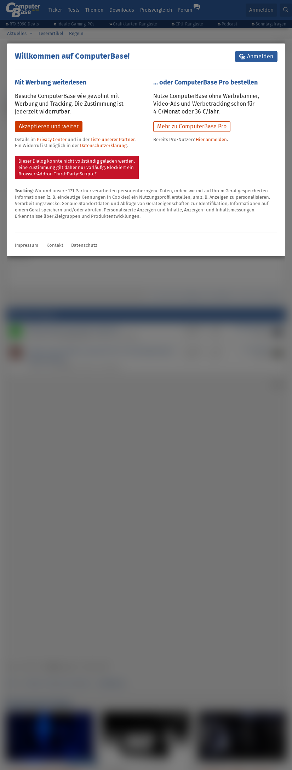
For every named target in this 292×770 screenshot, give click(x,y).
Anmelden (260, 56)
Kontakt (54, 245)
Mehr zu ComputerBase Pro (192, 126)
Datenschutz (84, 245)
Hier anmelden (211, 139)
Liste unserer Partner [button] (112, 139)
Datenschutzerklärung (103, 145)
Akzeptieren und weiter (49, 126)
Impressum (26, 245)
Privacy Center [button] (52, 139)
